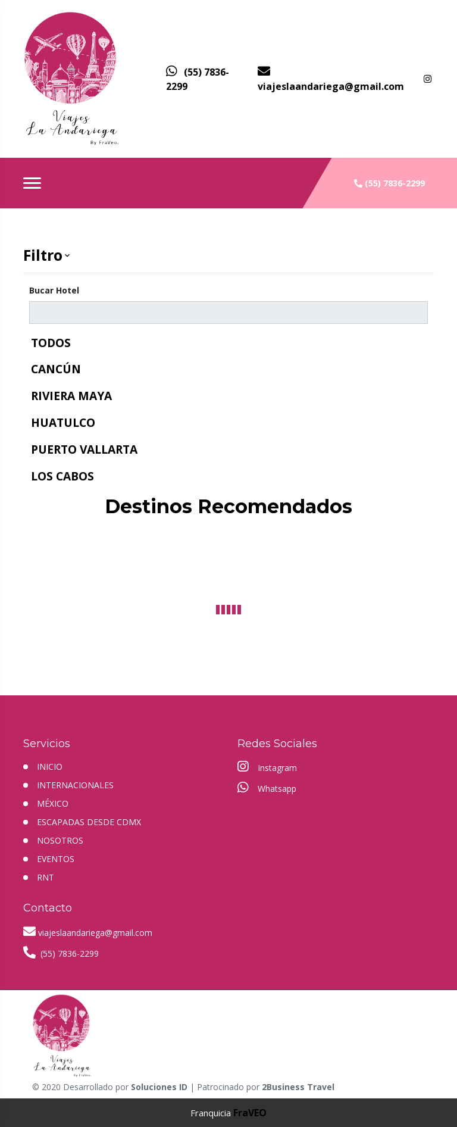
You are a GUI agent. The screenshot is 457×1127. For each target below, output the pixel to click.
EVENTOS (55, 858)
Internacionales (75, 785)
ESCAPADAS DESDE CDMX (89, 822)
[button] (228, 255)
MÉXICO (52, 803)
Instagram (267, 766)
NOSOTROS (60, 840)
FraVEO (250, 1112)
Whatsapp (266, 787)
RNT (45, 877)
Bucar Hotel (54, 290)
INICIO (49, 766)
